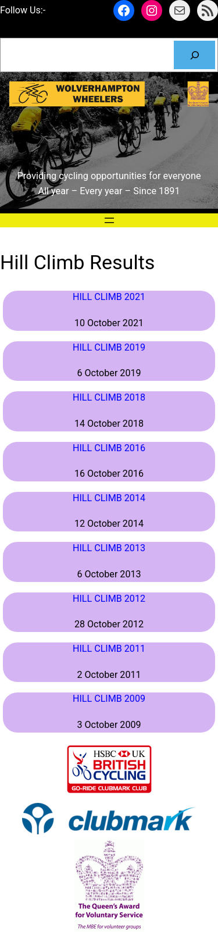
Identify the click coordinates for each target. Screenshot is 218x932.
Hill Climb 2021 (109, 296)
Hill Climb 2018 (109, 397)
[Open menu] (109, 220)
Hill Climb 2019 (109, 347)
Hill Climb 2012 (109, 598)
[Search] (194, 55)
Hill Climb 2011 (109, 648)
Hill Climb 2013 (109, 548)
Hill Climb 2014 (109, 498)
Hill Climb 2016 (109, 447)
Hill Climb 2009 (109, 698)
